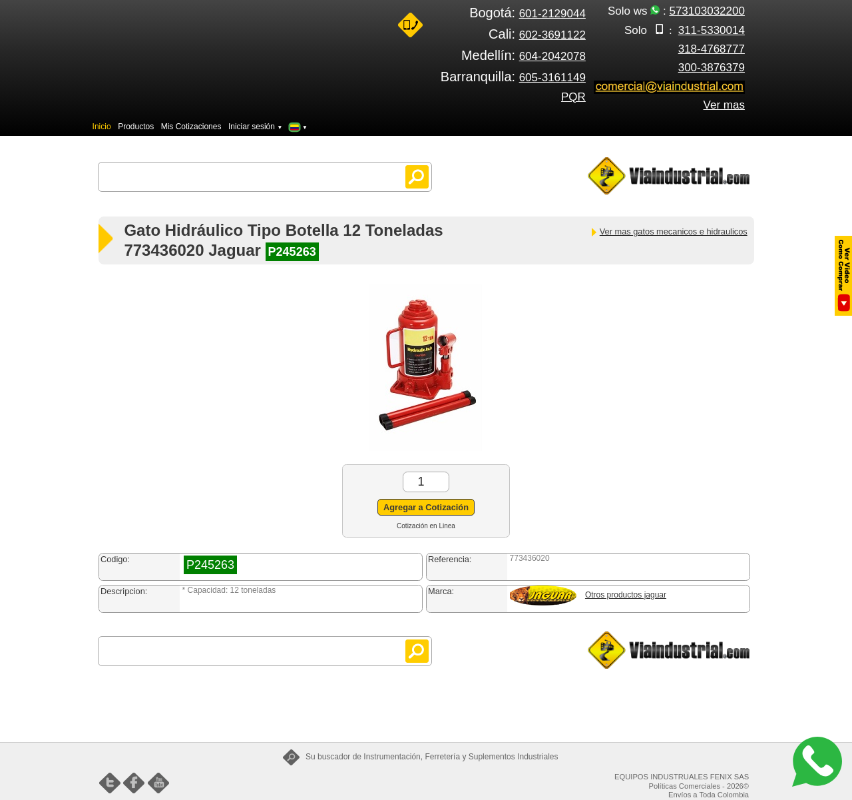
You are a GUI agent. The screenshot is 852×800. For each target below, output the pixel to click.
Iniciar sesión (255, 126)
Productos (136, 126)
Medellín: (523, 55)
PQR (573, 97)
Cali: (537, 34)
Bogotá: (527, 12)
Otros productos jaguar (625, 595)
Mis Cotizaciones (191, 126)
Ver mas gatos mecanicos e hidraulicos (668, 231)
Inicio (102, 126)
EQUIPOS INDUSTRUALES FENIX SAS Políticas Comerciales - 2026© (681, 781)
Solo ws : (676, 11)
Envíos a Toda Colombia (708, 795)
